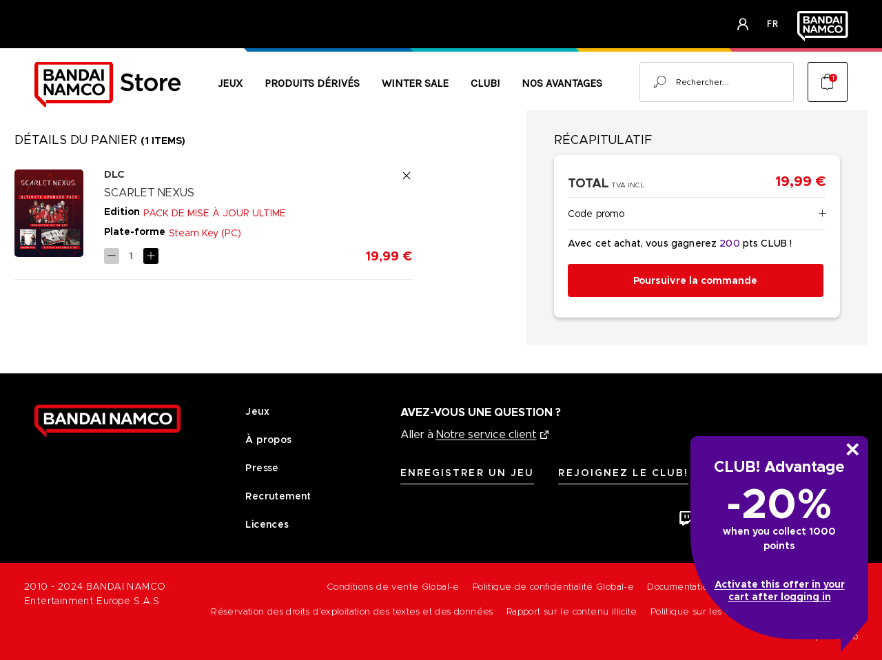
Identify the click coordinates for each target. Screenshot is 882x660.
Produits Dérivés (312, 83)
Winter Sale (415, 83)
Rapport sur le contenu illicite (571, 611)
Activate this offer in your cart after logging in (780, 590)
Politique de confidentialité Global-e (553, 586)
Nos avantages (562, 83)
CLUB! (485, 83)
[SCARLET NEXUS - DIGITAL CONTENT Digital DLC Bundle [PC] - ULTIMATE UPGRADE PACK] (131, 256)
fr (773, 24)
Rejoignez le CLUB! (623, 472)
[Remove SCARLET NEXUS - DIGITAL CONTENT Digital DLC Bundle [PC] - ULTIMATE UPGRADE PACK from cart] (406, 175)
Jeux (230, 83)
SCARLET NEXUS (149, 192)
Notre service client (486, 434)
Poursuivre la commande (695, 280)
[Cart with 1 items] (828, 82)
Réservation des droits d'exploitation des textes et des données (352, 611)
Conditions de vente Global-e (393, 586)
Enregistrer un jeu (467, 472)
